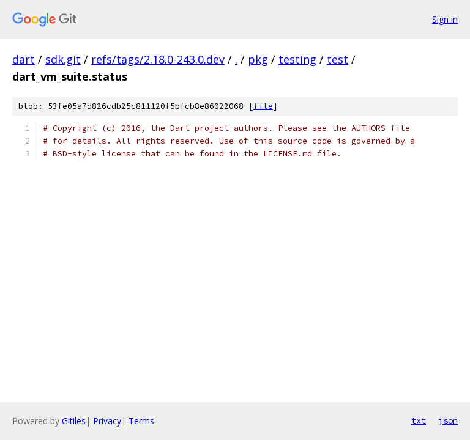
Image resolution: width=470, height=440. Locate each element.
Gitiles (74, 421)
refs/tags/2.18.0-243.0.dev (158, 59)
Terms (141, 421)
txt (418, 420)
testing (297, 59)
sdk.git (63, 59)
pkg (258, 59)
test (337, 59)
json (448, 420)
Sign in (445, 19)
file (263, 106)
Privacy (107, 421)
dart (23, 59)
